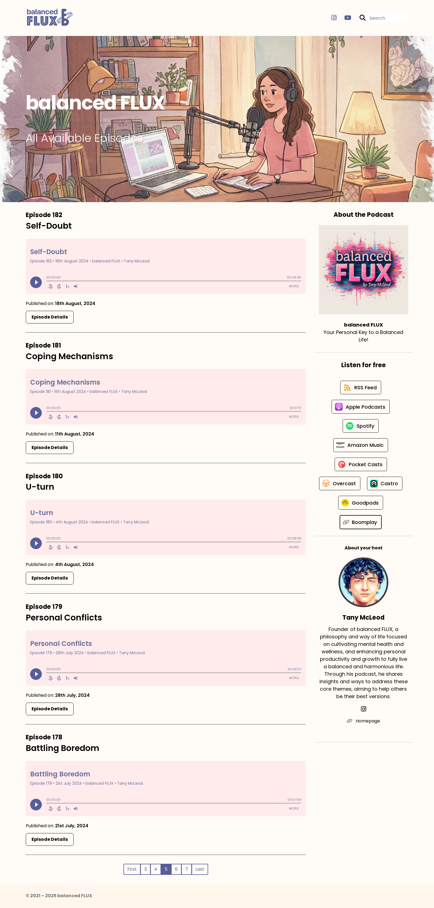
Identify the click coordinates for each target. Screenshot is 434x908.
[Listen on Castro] (361, 507)
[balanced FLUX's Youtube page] (344, 18)
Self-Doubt (49, 226)
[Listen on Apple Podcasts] (360, 408)
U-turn (40, 487)
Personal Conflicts (64, 617)
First (132, 869)
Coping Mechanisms (69, 356)
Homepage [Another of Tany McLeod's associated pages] (363, 745)
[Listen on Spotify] (360, 428)
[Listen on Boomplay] (361, 546)
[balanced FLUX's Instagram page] (334, 18)
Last (199, 869)
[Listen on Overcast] (361, 487)
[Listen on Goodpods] (360, 527)
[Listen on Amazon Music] (360, 447)
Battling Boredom (62, 748)
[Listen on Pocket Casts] (360, 467)
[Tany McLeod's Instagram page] (363, 733)
